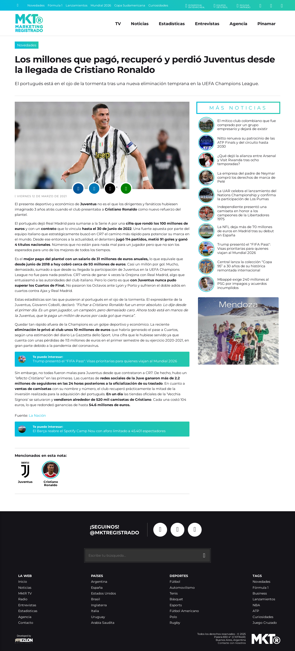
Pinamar (266, 23)
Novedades (35, 5)
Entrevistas (207, 23)
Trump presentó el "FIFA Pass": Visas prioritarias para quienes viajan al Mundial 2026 (105, 361)
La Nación (37, 415)
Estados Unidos (103, 593)
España (97, 587)
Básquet (176, 599)
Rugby (175, 622)
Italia (95, 611)
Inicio (22, 581)
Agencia (238, 23)
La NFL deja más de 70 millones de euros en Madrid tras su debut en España (245, 231)
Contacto (25, 622)
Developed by (24, 639)
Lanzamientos (76, 5)
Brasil (95, 599)
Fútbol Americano (184, 611)
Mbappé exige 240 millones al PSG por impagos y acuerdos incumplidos (243, 284)
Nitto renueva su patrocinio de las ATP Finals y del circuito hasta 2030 (246, 143)
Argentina (99, 581)
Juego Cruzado (265, 622)
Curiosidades (158, 5)
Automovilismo (182, 587)
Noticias (140, 23)
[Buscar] (17, 5)
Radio (22, 599)
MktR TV (25, 593)
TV (118, 23)
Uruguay (98, 617)
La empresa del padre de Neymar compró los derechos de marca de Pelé (246, 178)
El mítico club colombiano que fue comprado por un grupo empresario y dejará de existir (246, 125)
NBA (256, 605)
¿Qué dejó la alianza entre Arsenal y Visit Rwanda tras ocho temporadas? (246, 160)
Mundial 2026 (101, 5)
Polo (173, 617)
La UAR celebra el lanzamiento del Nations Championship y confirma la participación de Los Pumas (246, 195)
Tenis (174, 593)
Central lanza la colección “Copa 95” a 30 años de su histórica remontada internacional (244, 266)
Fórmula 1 (55, 5)
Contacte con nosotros (232, 643)
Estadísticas (172, 23)
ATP (256, 611)
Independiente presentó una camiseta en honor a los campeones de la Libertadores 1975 (243, 213)
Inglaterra (99, 605)
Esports (176, 605)
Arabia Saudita (102, 622)
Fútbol (175, 581)
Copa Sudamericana (129, 5)
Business (260, 593)
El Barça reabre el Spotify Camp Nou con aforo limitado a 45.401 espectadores (99, 431)
